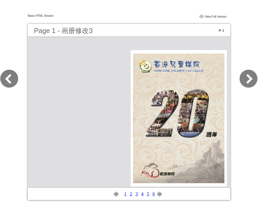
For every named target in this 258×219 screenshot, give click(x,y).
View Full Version (216, 16)
